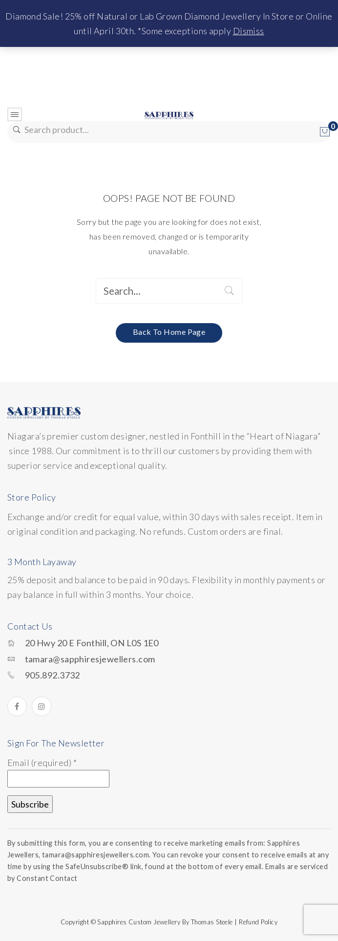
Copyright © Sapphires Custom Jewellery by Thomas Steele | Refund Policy (169, 922)
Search (15, 129)
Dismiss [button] (248, 30)
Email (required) (42, 762)
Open (14, 114)
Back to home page (169, 331)
